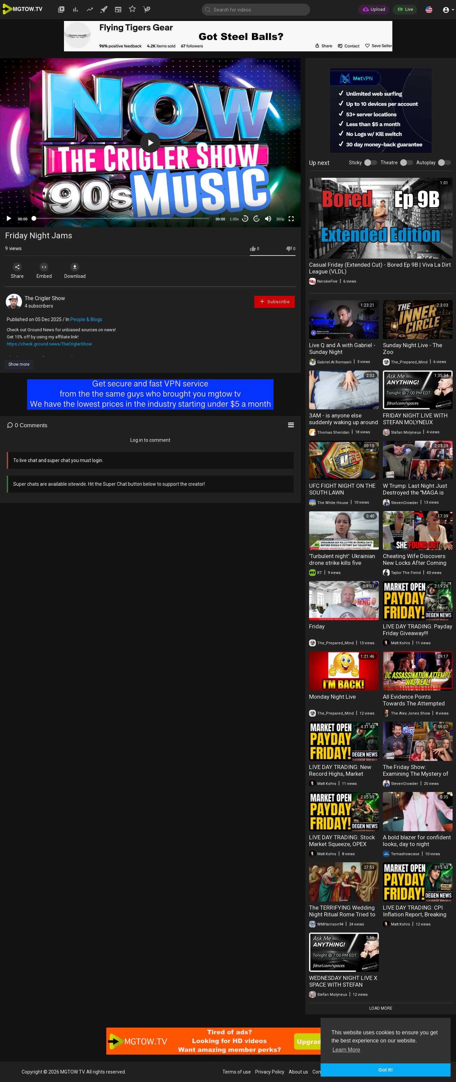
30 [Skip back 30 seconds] (245, 218)
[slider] (121, 218)
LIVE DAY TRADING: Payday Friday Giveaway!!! (417, 629)
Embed (44, 271)
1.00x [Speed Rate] (234, 219)
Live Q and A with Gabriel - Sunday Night (342, 348)
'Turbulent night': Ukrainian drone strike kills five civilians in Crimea (342, 563)
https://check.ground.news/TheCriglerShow (49, 343)
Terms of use (236, 1072)
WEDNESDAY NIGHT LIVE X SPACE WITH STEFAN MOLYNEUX (343, 985)
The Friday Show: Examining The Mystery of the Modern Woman (416, 774)
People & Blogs (86, 319)
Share (17, 271)
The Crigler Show (45, 298)
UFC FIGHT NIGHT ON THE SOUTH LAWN (342, 489)
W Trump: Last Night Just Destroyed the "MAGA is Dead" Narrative (415, 492)
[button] (428, 9)
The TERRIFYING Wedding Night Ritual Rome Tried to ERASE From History (342, 914)
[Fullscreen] (291, 218)
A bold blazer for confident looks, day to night (417, 840)
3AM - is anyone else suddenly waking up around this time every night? (343, 422)
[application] (150, 142)
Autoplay (426, 162)
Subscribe (274, 301)
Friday (317, 626)
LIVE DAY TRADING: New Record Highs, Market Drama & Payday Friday (340, 774)
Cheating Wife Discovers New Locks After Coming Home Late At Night (415, 563)
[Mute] (268, 218)
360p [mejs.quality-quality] (280, 219)
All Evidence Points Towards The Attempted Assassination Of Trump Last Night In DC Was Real (416, 706)
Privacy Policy (269, 1072)
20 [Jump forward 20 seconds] (256, 218)
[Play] (8, 218)
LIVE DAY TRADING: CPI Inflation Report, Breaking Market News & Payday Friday (415, 917)
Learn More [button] (346, 1050)
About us (298, 1072)
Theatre (389, 162)
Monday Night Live (332, 696)
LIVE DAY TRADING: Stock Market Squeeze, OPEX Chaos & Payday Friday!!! (342, 844)
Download (76, 271)
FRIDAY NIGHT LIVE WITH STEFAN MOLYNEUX (415, 419)
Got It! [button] (385, 1070)
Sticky (355, 162)
